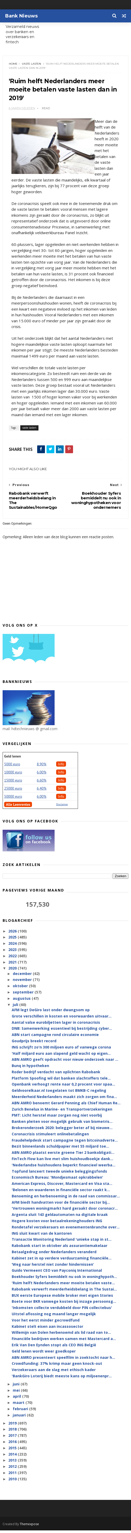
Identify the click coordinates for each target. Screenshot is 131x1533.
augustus (22, 1001)
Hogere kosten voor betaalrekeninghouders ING (57, 1223)
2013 (13, 1463)
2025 (13, 940)
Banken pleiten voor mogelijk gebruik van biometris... (62, 1124)
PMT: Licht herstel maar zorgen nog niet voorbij (57, 1118)
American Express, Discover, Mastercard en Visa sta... (62, 1186)
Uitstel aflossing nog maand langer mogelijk (54, 1316)
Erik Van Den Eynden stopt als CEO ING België (54, 1347)
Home (13, 65)
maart (19, 1405)
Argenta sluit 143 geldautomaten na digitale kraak (60, 1217)
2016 (13, 1444)
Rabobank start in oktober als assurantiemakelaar (59, 1248)
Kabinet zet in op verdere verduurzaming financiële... (62, 1260)
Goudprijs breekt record (34, 1043)
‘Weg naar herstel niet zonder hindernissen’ (53, 1267)
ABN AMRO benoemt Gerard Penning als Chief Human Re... (66, 1105)
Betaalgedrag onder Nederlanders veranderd (54, 1254)
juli (16, 1007)
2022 (13, 958)
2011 (13, 1475)
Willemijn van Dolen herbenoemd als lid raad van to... (61, 1335)
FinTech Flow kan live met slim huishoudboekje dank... (62, 1161)
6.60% (42, 783)
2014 (13, 1457)
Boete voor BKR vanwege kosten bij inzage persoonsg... (64, 1304)
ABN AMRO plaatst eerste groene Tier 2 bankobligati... (63, 1155)
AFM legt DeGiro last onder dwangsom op (51, 1012)
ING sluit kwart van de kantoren (42, 1236)
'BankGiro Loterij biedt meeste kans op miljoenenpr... (62, 1378)
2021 (13, 964)
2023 (13, 952)
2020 (13, 971)
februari (21, 1411)
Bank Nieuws (21, 16)
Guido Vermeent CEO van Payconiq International (57, 1273)
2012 (13, 1469)
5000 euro (12, 767)
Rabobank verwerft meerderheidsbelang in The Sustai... (64, 1291)
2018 (13, 1432)
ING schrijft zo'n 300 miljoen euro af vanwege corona (61, 1049)
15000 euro (13, 783)
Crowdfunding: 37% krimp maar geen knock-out (57, 1366)
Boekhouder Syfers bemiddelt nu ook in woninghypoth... (64, 1279)
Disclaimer (62, 807)
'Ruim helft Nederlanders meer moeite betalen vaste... (63, 1285)
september (24, 994)
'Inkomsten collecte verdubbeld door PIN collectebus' (62, 1310)
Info (61, 767)
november (23, 982)
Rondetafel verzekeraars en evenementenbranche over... (66, 1229)
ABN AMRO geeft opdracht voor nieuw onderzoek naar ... (65, 1062)
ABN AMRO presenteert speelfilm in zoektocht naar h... (63, 1360)
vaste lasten (32, 65)
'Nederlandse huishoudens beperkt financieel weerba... (63, 1167)
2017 (13, 1438)
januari (20, 1417)
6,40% (42, 791)
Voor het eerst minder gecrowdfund (46, 1322)
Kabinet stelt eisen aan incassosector (47, 1329)
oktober (21, 988)
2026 (13, 933)
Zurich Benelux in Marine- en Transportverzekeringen (62, 1112)
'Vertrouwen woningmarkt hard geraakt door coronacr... (65, 1211)
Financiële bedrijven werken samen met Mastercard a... (64, 1341)
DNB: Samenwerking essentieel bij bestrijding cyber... (62, 1031)
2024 (13, 946)
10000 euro (13, 775)
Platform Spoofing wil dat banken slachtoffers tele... (61, 1080)
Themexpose (29, 1526)
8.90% (42, 767)
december (23, 976)
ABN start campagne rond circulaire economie (55, 1037)
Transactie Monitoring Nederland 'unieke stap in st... (62, 1242)
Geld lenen (12, 759)
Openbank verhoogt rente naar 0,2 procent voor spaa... (63, 1087)
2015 (13, 1450)
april (17, 1399)
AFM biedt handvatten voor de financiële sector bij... (61, 1205)
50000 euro (13, 799)
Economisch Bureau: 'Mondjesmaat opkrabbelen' (57, 1180)
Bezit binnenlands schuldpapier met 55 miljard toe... (60, 1149)
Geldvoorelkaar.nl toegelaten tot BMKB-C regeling (59, 1093)
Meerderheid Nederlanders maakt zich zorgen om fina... (64, 1099)
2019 (13, 1425)
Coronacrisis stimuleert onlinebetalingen (50, 1136)
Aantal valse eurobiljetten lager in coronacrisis (56, 1025)
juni (17, 1386)
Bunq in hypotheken (30, 1068)
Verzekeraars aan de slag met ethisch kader (54, 1372)
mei (17, 1393)
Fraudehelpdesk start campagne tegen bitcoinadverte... (65, 1143)
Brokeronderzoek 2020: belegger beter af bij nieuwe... (62, 1130)
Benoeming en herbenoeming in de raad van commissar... (66, 1198)
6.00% (42, 775)
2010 (13, 1481)
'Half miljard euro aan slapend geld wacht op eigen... (61, 1056)
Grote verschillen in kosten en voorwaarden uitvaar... (62, 1018)
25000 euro (13, 791)
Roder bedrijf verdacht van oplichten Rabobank (56, 1074)
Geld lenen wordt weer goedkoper (44, 1354)
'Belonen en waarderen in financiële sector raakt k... (61, 1192)
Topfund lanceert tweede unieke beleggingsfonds (59, 1174)
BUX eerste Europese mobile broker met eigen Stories (62, 1298)
